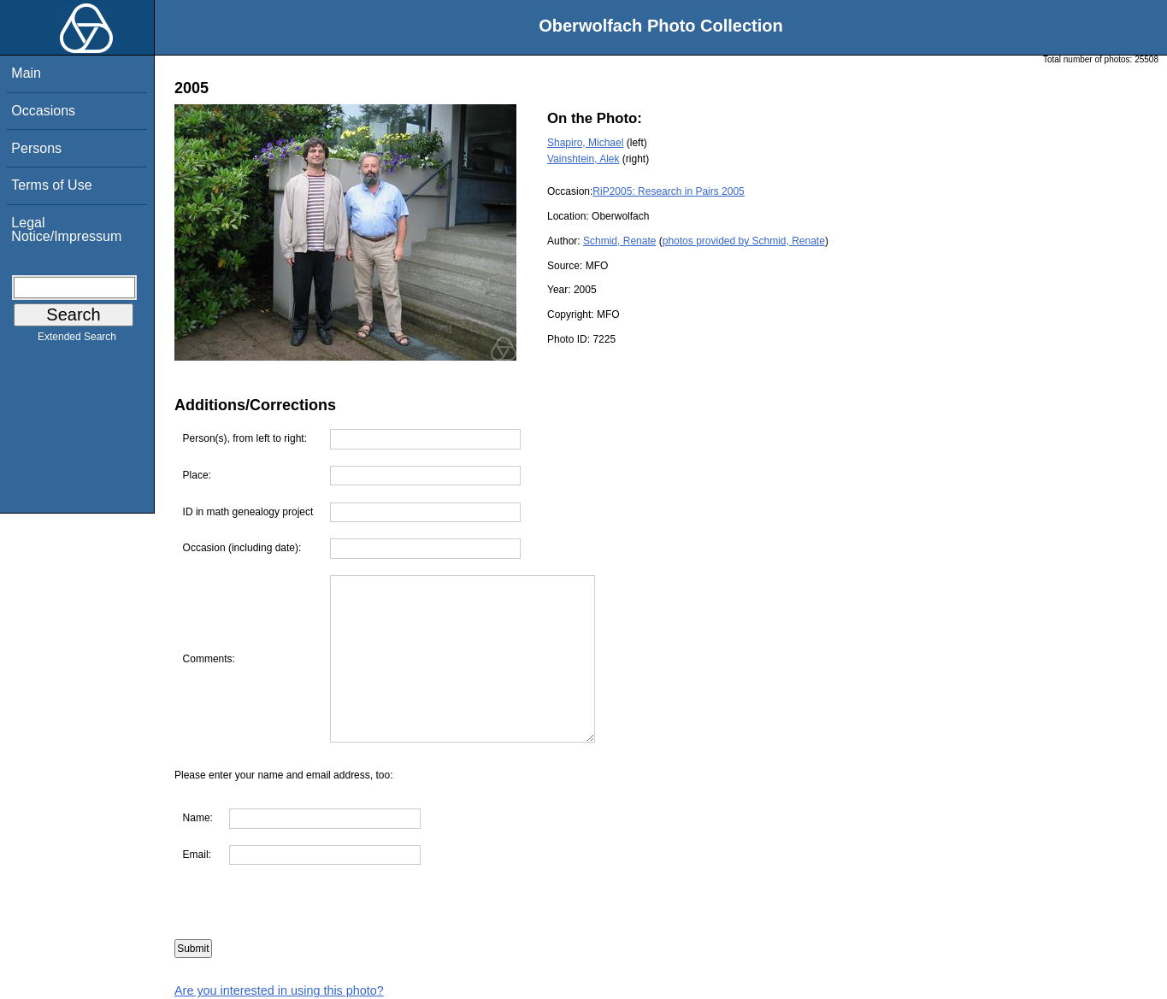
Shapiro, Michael (585, 143)
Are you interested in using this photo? (279, 990)
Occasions (43, 110)
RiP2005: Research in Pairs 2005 (668, 191)
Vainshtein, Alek (583, 159)
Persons (36, 148)
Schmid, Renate (619, 241)
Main (26, 73)
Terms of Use (51, 185)
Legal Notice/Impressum (66, 229)
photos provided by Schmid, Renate (744, 241)
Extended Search (77, 340)
